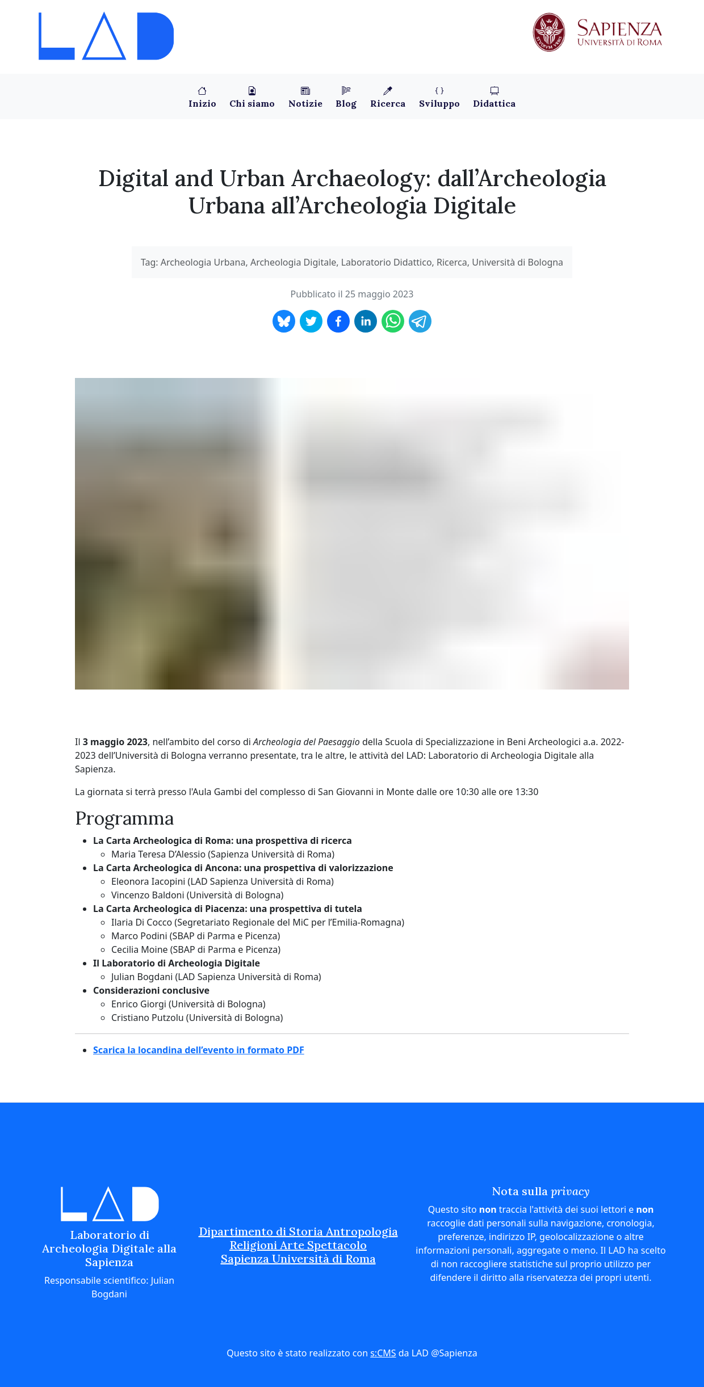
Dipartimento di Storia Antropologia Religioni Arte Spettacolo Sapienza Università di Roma (298, 1245)
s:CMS (383, 1353)
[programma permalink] (69, 818)
